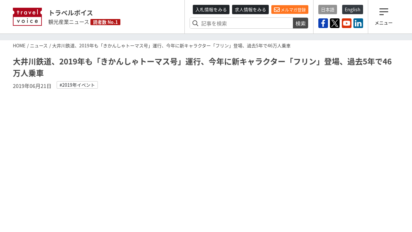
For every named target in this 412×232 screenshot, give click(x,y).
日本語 (327, 9)
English (352, 9)
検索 (300, 23)
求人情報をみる (250, 9)
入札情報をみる (211, 9)
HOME (19, 45)
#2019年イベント (77, 85)
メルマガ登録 (290, 9)
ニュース (39, 45)
